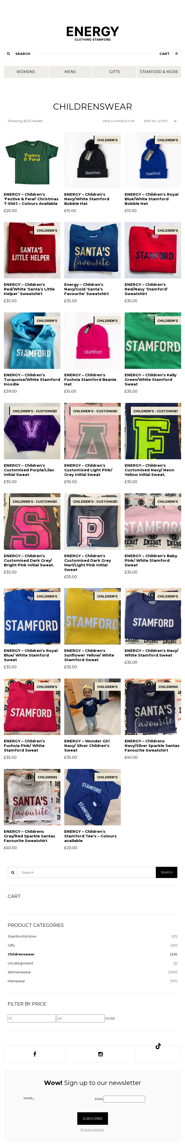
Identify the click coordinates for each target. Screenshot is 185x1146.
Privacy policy (92, 1130)
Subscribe (93, 1118)
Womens (25, 71)
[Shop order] (160, 121)
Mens (70, 71)
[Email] (124, 1099)
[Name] (33, 1099)
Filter (110, 1018)
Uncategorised (20, 963)
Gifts (114, 71)
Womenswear (19, 972)
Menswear (16, 981)
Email (99, 1099)
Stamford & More (159, 71)
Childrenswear (21, 954)
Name (28, 1098)
